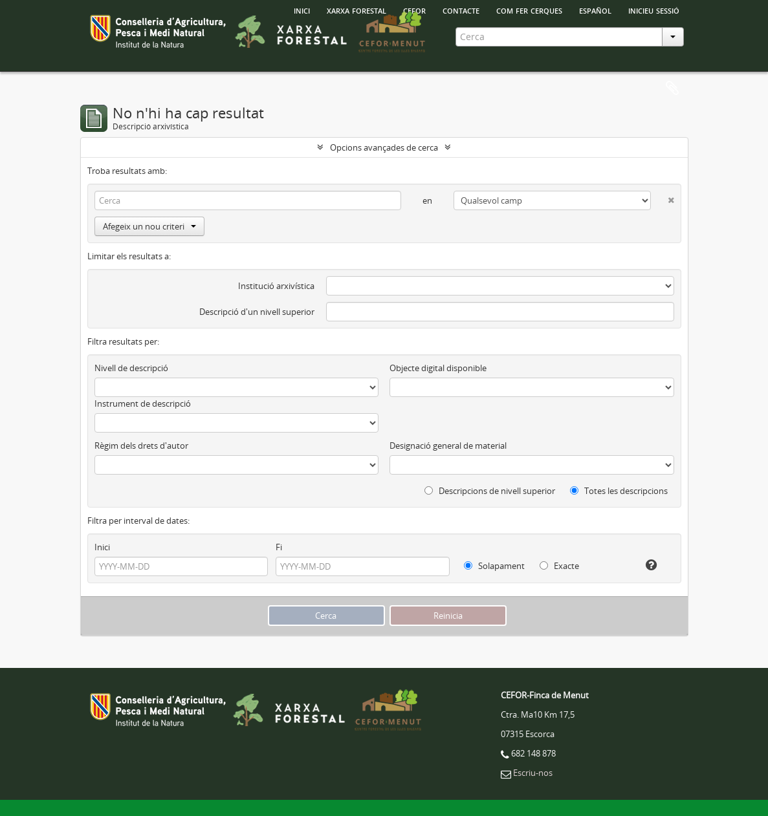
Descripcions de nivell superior (489, 491)
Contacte (461, 10)
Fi (279, 547)
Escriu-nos (533, 772)
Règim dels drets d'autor (141, 445)
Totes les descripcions (619, 491)
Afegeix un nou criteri (149, 226)
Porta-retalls (672, 88)
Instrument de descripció (142, 403)
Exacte (559, 566)
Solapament (494, 566)
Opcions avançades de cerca (384, 147)
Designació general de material (448, 445)
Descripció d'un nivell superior (256, 311)
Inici (102, 547)
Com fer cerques (529, 10)
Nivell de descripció (131, 368)
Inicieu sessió (653, 10)
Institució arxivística (276, 286)
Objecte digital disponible (438, 368)
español (595, 10)
